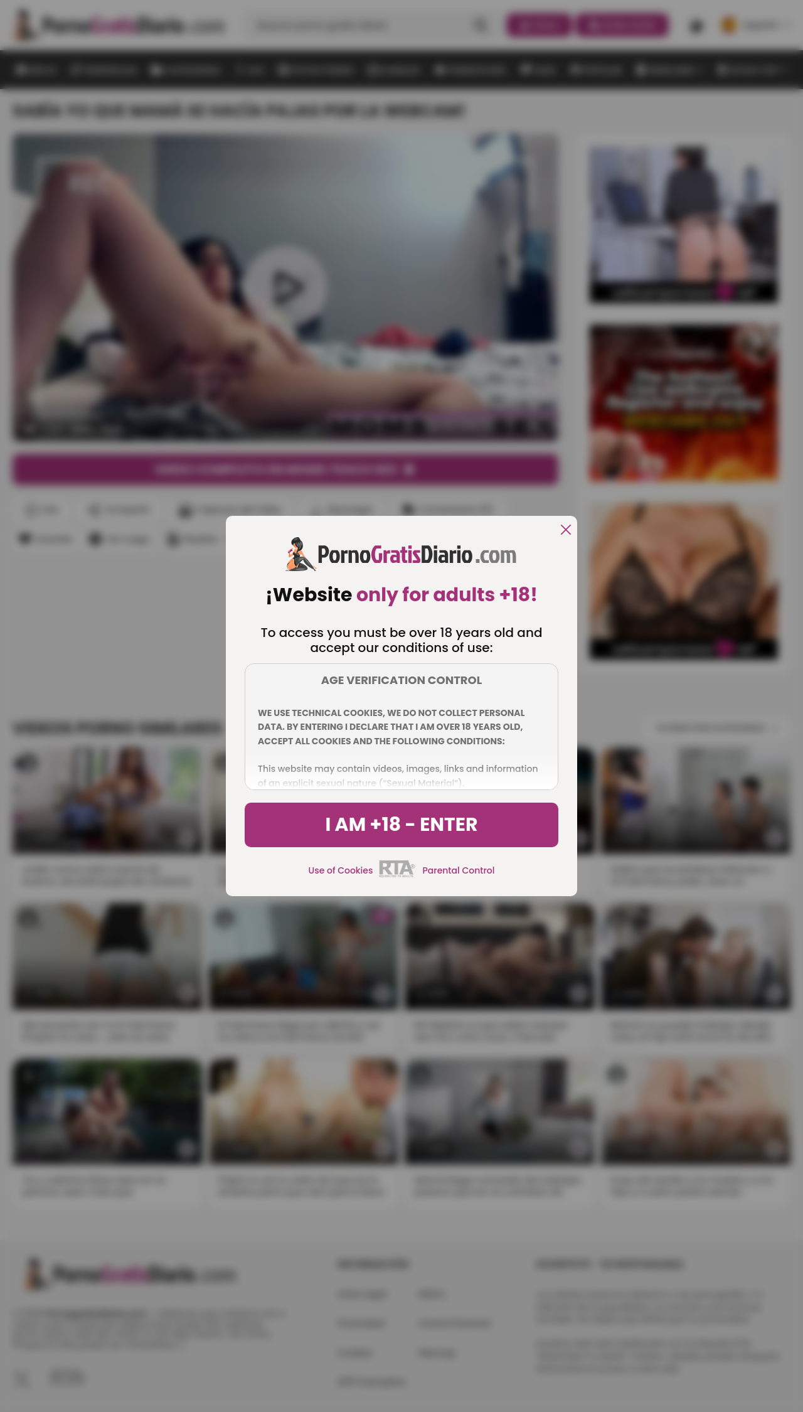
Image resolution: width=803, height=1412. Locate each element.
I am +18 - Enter (401, 824)
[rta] (397, 875)
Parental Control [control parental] (458, 870)
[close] (566, 531)
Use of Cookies (341, 870)
